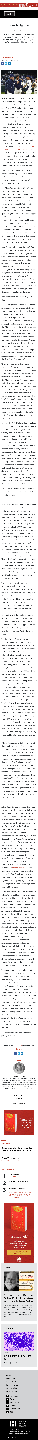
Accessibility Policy (14, 1388)
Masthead (10, 1378)
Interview (8, 1292)
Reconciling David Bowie (19, 1101)
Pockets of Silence (17, 1188)
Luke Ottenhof (15, 1177)
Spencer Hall (6, 1160)
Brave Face (19, 1098)
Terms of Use (11, 1391)
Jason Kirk (17, 1160)
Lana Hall (13, 1184)
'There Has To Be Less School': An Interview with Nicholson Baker (18, 1298)
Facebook (18, 1046)
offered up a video (19, 868)
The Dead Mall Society (18, 1181)
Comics (7, 1352)
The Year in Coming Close (19, 1103)
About (8, 1375)
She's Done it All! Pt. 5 (18, 1357)
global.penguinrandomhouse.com (19, 1437)
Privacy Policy (12, 1385)
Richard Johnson (8, 1153)
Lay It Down (14, 1174)
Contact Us (11, 1382)
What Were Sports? (10, 1157)
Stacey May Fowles (20, 30)
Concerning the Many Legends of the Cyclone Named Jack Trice (17, 1148)
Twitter (19, 1049)
